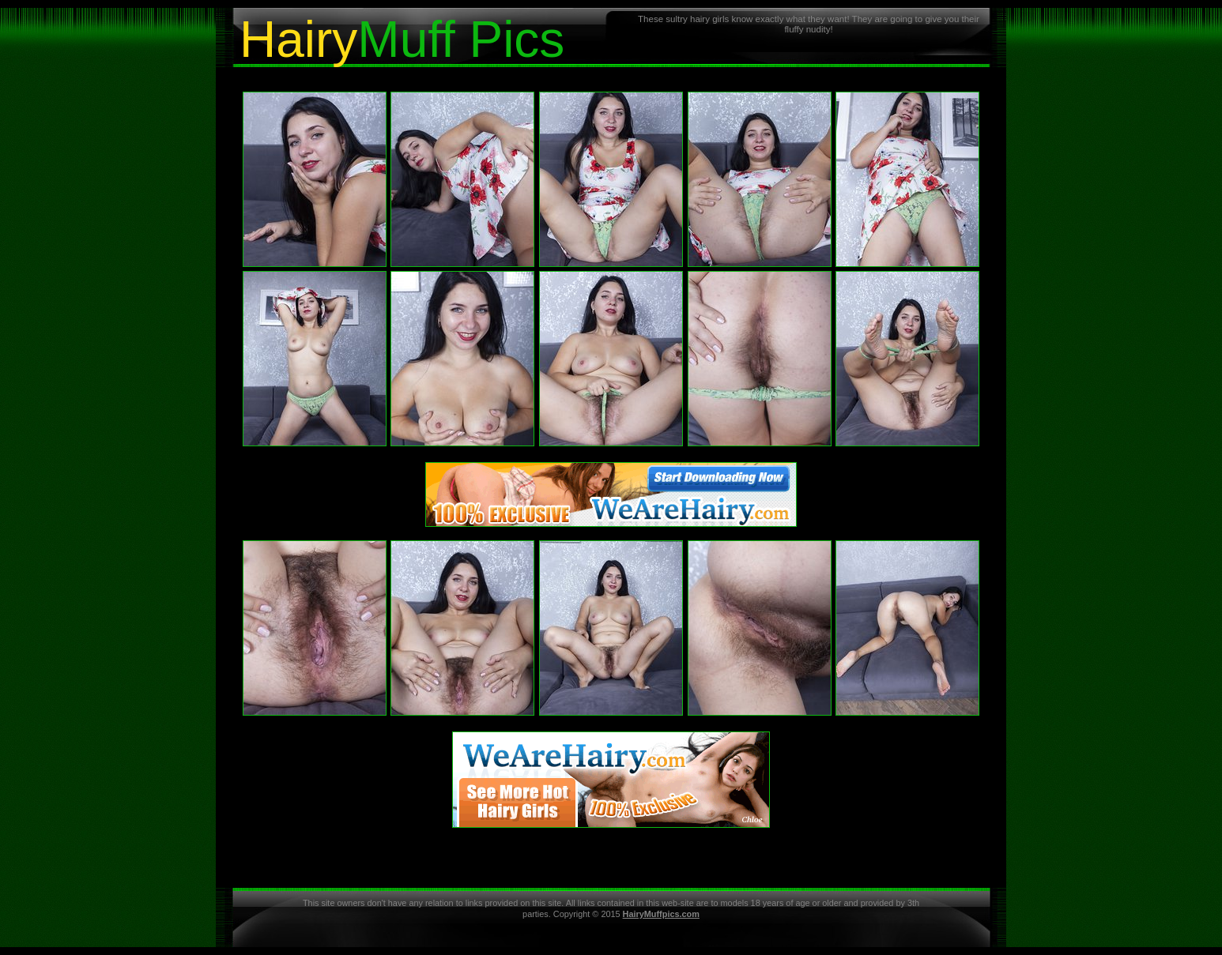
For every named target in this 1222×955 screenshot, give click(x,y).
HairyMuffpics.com (661, 914)
